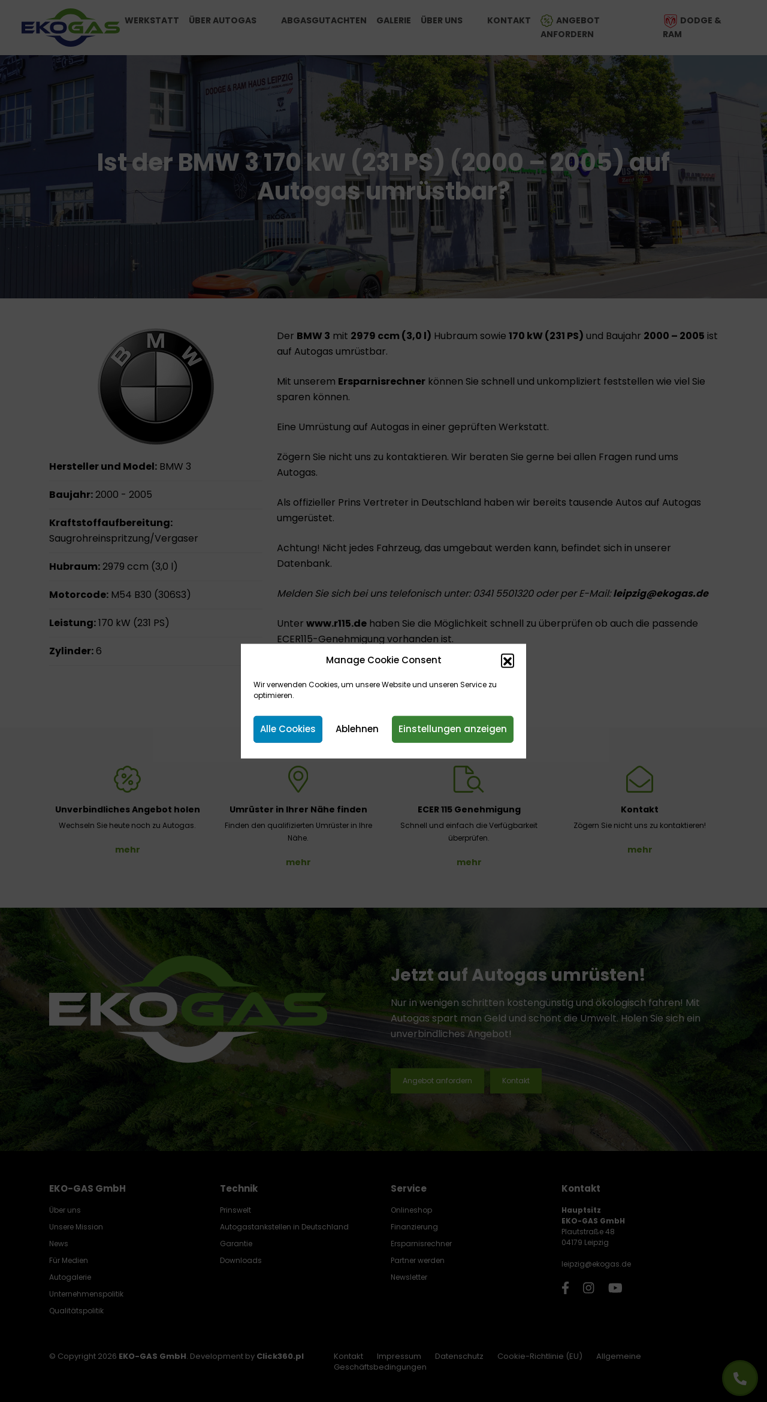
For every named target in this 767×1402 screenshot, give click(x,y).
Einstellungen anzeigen (452, 729)
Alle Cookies (288, 729)
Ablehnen (357, 729)
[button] (508, 660)
